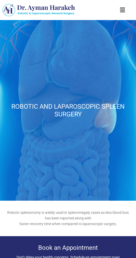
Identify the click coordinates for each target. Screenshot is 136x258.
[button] (122, 10)
